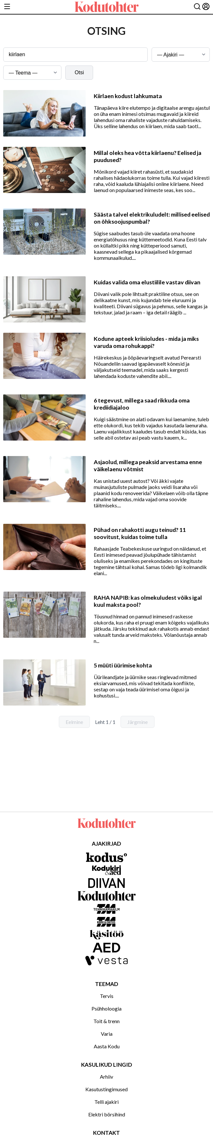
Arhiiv (106, 1076)
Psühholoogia (106, 1008)
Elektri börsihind (106, 1114)
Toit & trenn (106, 1021)
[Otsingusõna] (75, 54)
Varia (106, 1034)
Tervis (106, 996)
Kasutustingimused (106, 1089)
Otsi (79, 72)
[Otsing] (197, 7)
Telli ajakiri (106, 1102)
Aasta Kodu (107, 1046)
